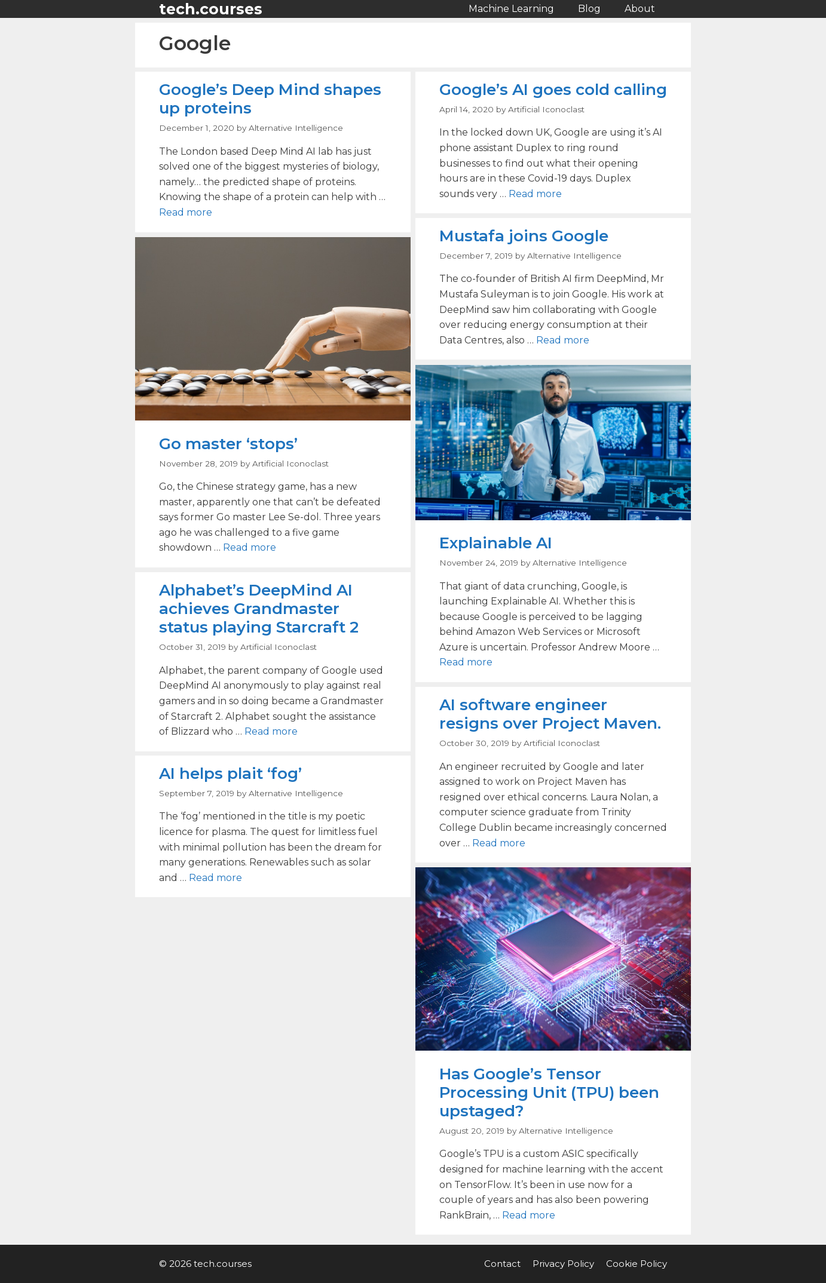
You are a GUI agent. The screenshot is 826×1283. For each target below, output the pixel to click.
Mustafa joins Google (523, 235)
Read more (185, 212)
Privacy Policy (563, 1263)
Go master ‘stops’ (228, 443)
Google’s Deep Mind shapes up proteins (270, 99)
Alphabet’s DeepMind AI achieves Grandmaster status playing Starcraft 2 (259, 609)
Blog (589, 8)
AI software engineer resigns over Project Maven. (550, 714)
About (640, 8)
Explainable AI (495, 543)
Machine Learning (511, 8)
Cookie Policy (636, 1263)
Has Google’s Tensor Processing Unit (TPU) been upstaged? (549, 1092)
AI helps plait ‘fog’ (230, 773)
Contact (502, 1263)
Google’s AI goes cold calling (553, 89)
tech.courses (210, 9)
